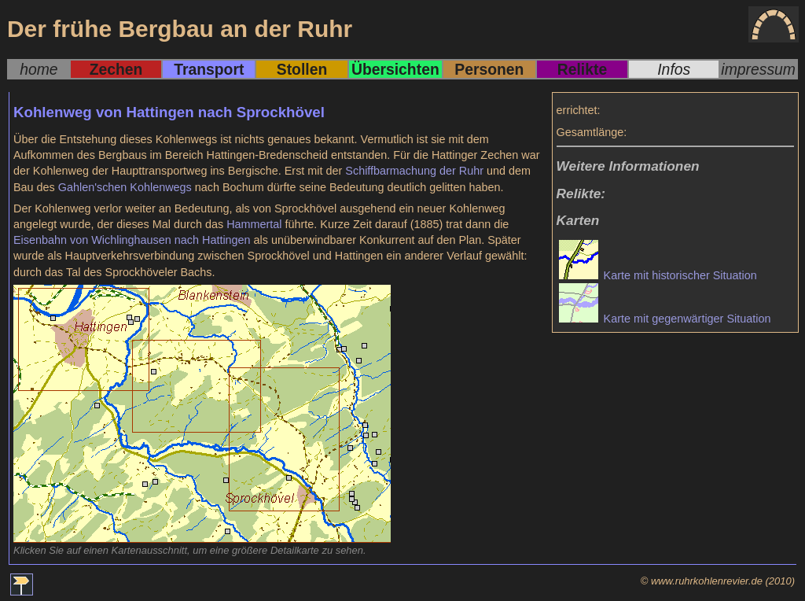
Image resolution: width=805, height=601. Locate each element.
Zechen (116, 69)
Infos (673, 69)
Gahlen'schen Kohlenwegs (125, 187)
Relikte (582, 69)
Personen (489, 69)
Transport (209, 69)
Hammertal (253, 224)
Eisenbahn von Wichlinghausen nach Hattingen (132, 240)
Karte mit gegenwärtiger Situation (665, 318)
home (38, 69)
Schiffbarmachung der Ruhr (414, 170)
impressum (758, 69)
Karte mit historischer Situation (658, 275)
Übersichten (395, 69)
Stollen (302, 69)
